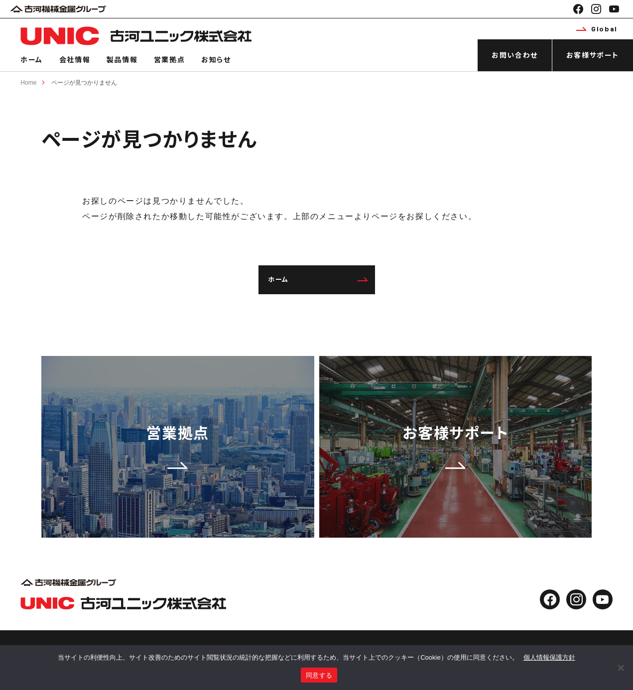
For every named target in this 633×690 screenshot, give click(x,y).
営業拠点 (169, 59)
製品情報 (122, 59)
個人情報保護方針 (549, 657)
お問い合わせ (515, 55)
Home (28, 82)
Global (596, 28)
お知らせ (216, 59)
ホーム (31, 59)
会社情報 (74, 59)
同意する (319, 675)
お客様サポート (592, 55)
